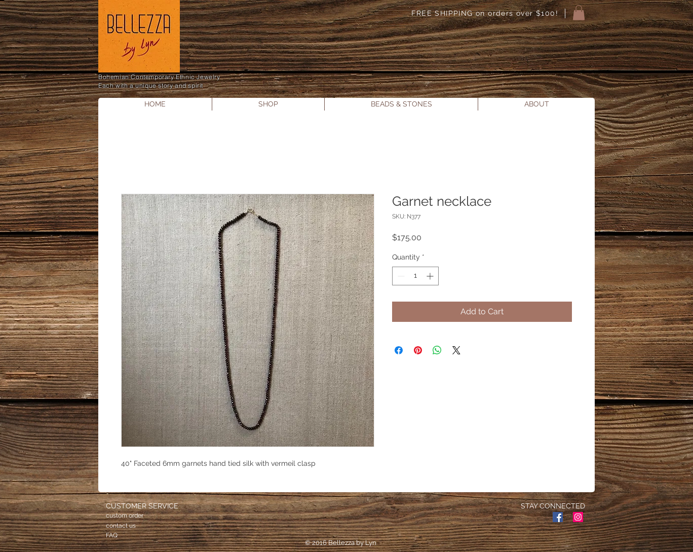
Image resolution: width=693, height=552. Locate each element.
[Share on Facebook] (399, 350)
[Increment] (431, 276)
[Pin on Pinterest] (418, 350)
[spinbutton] (415, 276)
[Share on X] (456, 350)
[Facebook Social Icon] (558, 517)
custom (116, 515)
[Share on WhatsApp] (437, 350)
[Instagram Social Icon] (578, 517)
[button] (578, 12)
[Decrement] (400, 276)
